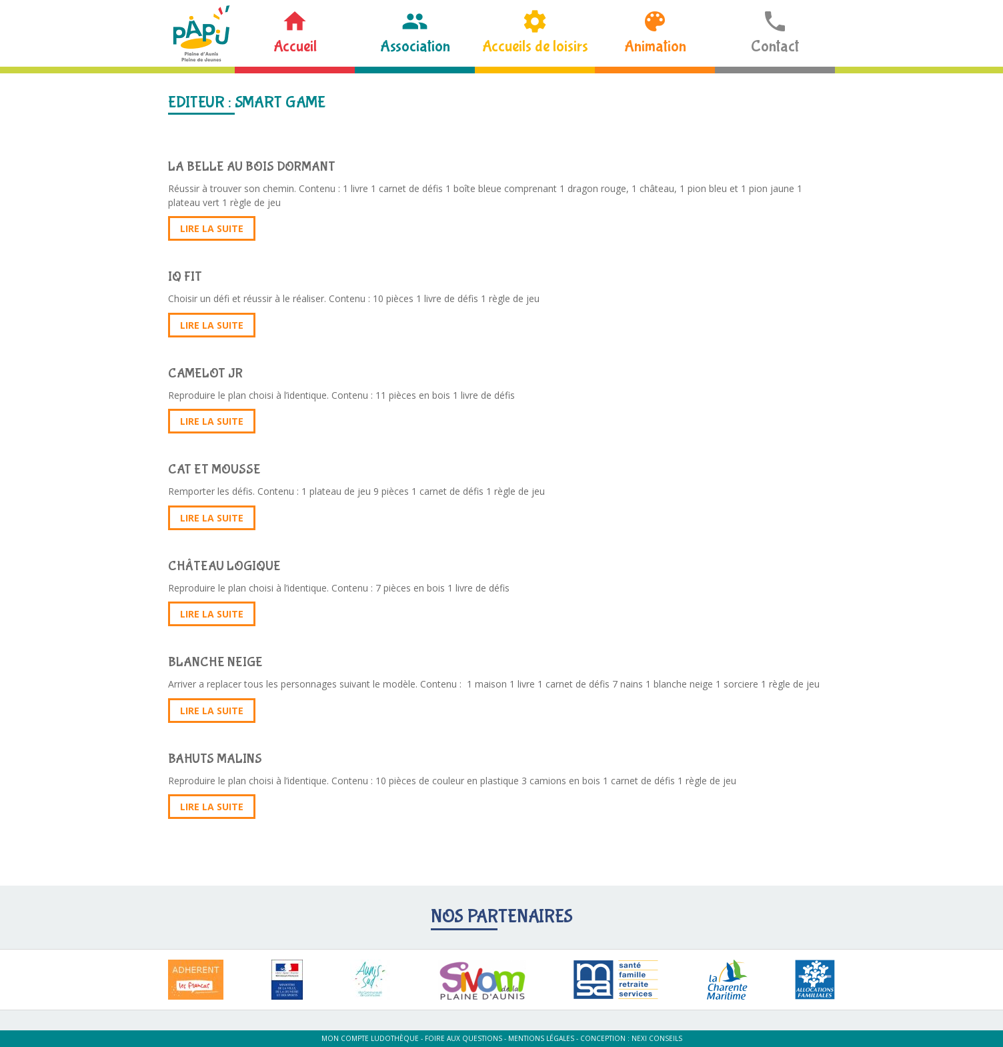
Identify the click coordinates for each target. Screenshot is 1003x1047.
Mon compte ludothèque (370, 1038)
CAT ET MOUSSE (214, 469)
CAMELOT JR (205, 373)
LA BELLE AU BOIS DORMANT (251, 166)
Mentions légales (541, 1038)
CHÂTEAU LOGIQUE (224, 566)
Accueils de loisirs (535, 46)
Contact (775, 46)
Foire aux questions (463, 1038)
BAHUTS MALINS (215, 758)
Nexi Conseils (657, 1038)
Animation (655, 46)
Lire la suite (211, 228)
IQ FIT (185, 276)
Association (415, 46)
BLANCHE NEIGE (215, 662)
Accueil (295, 46)
